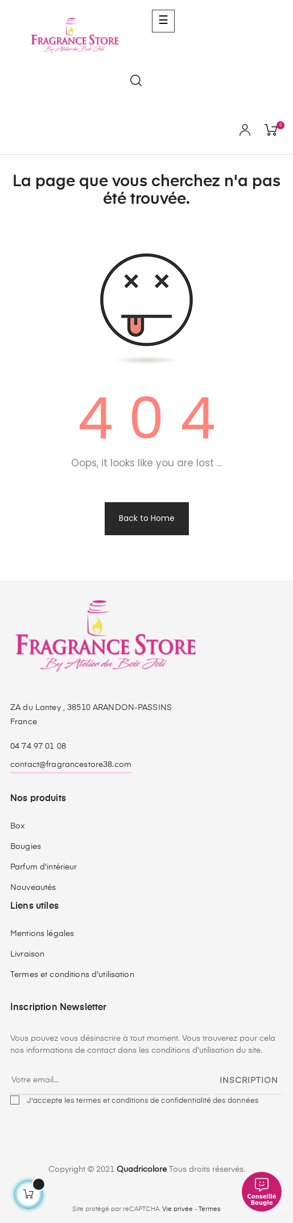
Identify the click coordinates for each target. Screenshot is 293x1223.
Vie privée (177, 1209)
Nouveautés (33, 888)
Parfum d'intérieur (43, 867)
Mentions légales (42, 934)
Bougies (25, 847)
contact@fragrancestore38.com (70, 765)
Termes (210, 1209)
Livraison (27, 954)
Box (17, 826)
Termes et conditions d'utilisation (72, 975)
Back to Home (147, 518)
